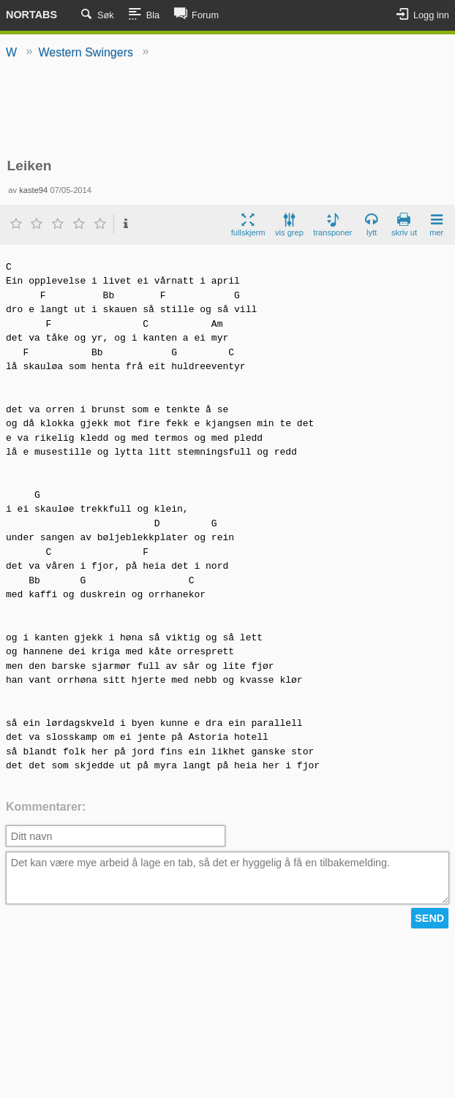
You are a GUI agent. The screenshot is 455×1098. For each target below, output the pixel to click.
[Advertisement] (228, 109)
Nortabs (31, 14)
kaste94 (33, 190)
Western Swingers (85, 52)
